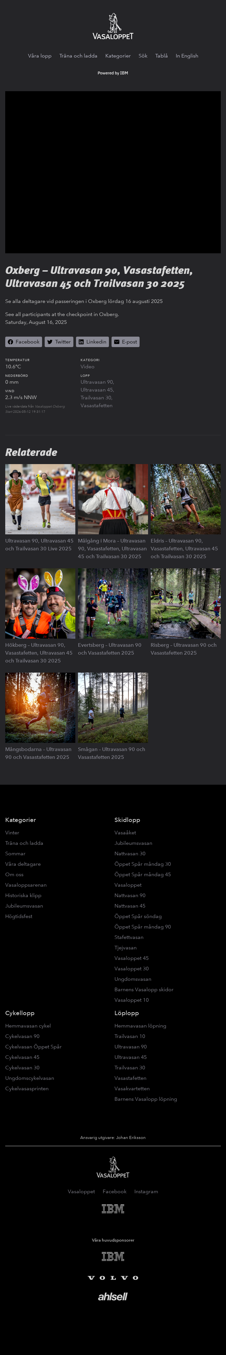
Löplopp (126, 1013)
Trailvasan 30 (96, 397)
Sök (143, 56)
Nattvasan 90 (129, 895)
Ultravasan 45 (97, 390)
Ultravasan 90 (97, 382)
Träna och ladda (78, 56)
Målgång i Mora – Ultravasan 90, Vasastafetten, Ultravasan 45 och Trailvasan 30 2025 (112, 549)
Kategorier (118, 56)
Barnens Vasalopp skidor (143, 989)
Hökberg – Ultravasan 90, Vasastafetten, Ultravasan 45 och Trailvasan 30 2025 (39, 653)
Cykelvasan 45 (22, 1057)
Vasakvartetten (132, 1088)
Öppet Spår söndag (138, 916)
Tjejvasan (125, 948)
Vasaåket (125, 832)
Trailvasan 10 (129, 1036)
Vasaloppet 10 (131, 1000)
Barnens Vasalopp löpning (145, 1099)
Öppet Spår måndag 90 (142, 927)
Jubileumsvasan (24, 906)
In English (187, 56)
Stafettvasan (128, 937)
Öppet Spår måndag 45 (142, 874)
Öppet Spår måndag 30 (142, 864)
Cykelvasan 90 (22, 1036)
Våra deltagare (23, 864)
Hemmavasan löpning (140, 1026)
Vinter (12, 832)
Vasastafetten (97, 405)
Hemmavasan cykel (28, 1026)
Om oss (14, 874)
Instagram (146, 1191)
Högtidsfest (18, 916)
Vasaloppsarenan (26, 885)
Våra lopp (40, 56)
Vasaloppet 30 (131, 968)
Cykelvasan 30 (22, 1067)
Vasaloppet (128, 885)
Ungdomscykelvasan (29, 1078)
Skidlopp (127, 820)
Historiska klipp (23, 895)
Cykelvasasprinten (27, 1088)
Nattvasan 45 (129, 906)
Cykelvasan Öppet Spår (33, 1047)
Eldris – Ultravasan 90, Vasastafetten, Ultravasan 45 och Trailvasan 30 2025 (184, 549)
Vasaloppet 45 (131, 958)
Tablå (161, 56)
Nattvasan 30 (129, 853)
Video (88, 366)
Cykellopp (20, 1013)
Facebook (115, 1191)
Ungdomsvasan (132, 979)
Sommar (15, 853)
